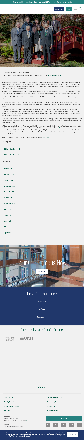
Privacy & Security (17, 436)
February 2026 (9, 174)
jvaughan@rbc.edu (54, 75)
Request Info (42, 317)
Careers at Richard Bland (55, 398)
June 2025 (7, 221)
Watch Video (42, 271)
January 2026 (8, 180)
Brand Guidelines (52, 410)
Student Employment (53, 402)
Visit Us (42, 309)
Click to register (66, 2)
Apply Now (42, 301)
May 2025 (7, 227)
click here (46, 137)
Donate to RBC (64, 418)
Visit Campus (59, 9)
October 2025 (9, 198)
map (27, 420)
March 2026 (8, 168)
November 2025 (9, 192)
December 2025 (9, 186)
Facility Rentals (9, 402)
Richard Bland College (13, 9)
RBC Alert (7, 410)
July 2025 (7, 215)
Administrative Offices (11, 406)
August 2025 (8, 209)
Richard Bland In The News (13, 149)
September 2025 (10, 203)
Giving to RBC (8, 398)
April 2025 (7, 233)
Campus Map (51, 406)
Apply (69, 9)
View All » (41, 387)
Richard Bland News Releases (14, 155)
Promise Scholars (64, 128)
